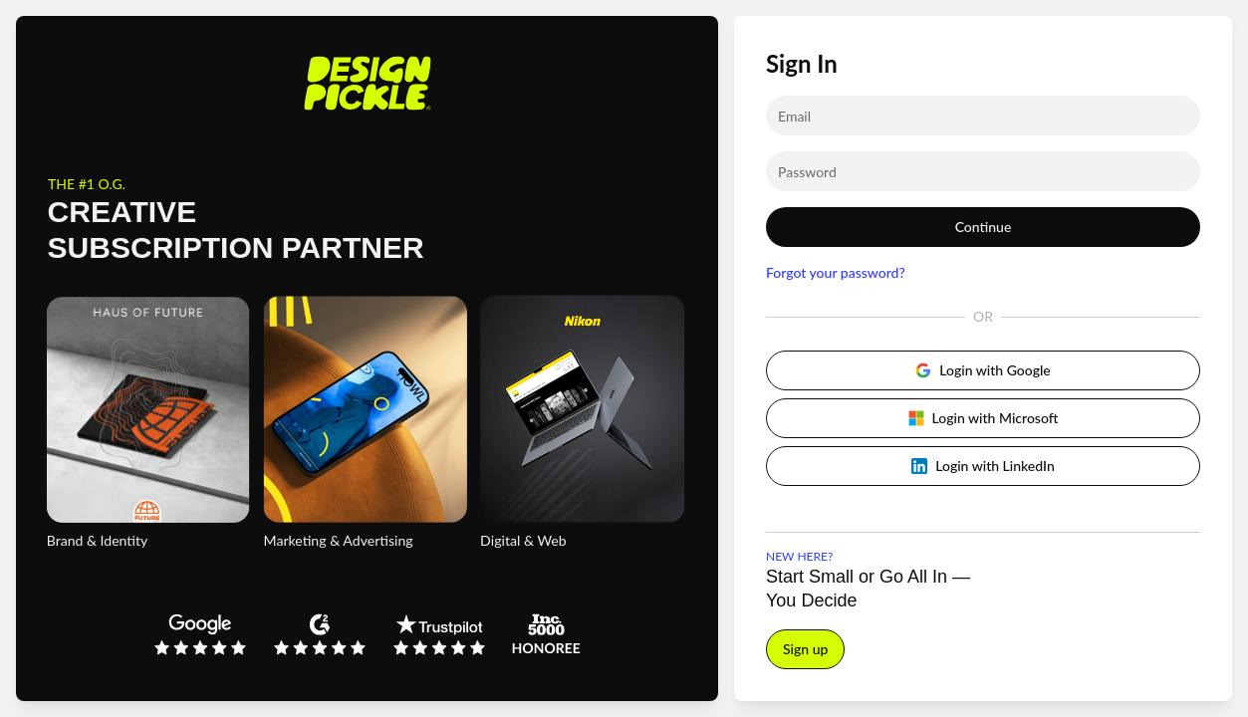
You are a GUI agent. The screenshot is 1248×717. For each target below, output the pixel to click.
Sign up (805, 648)
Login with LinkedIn (983, 465)
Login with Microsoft (983, 417)
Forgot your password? (835, 272)
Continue (983, 226)
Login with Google (982, 369)
